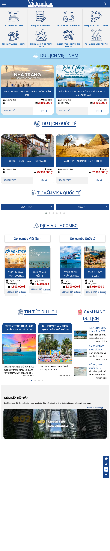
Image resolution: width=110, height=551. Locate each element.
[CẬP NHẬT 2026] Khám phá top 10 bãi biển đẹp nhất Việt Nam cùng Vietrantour (97, 330)
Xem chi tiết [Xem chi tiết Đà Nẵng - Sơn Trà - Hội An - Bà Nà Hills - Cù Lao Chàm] (65, 111)
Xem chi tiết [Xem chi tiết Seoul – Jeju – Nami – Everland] (10, 180)
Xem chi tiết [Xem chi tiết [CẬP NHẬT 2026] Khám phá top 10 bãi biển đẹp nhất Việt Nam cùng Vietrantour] (100, 341)
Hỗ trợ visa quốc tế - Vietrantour (96, 366)
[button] (3, 3)
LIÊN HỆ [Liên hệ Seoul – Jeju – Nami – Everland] (43, 180)
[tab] (46, 213)
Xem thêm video (94, 407)
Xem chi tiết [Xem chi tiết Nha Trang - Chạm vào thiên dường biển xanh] (10, 111)
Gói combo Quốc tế (82, 239)
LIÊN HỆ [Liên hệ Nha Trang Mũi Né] (46, 290)
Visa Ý (81, 207)
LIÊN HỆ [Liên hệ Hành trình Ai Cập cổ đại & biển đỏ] (98, 180)
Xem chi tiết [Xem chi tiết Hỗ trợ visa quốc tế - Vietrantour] (100, 378)
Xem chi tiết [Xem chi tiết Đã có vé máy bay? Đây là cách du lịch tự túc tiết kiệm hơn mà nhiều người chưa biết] (100, 360)
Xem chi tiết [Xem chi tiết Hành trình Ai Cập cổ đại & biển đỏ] (65, 180)
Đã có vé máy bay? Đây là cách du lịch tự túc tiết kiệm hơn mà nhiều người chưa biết (98, 348)
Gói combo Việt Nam (27, 239)
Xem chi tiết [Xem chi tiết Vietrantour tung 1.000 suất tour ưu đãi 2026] (27, 376)
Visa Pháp (26, 207)
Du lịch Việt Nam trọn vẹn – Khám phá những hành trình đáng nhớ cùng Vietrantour (55, 328)
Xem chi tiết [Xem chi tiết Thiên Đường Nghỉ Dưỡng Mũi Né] (13, 292)
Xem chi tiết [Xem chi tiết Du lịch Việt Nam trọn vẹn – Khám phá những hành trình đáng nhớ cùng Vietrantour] (63, 376)
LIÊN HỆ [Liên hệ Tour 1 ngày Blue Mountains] (101, 292)
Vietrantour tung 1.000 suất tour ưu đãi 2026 (19, 328)
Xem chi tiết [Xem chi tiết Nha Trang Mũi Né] (37, 289)
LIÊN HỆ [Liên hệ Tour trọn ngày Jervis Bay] (77, 292)
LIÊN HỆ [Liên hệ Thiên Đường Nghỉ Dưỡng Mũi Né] (22, 292)
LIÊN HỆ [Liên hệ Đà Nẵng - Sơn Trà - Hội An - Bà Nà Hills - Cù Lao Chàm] (98, 111)
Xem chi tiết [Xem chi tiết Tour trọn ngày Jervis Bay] (68, 292)
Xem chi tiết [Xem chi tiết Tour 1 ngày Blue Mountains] (92, 292)
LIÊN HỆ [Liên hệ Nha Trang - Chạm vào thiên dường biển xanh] (43, 111)
